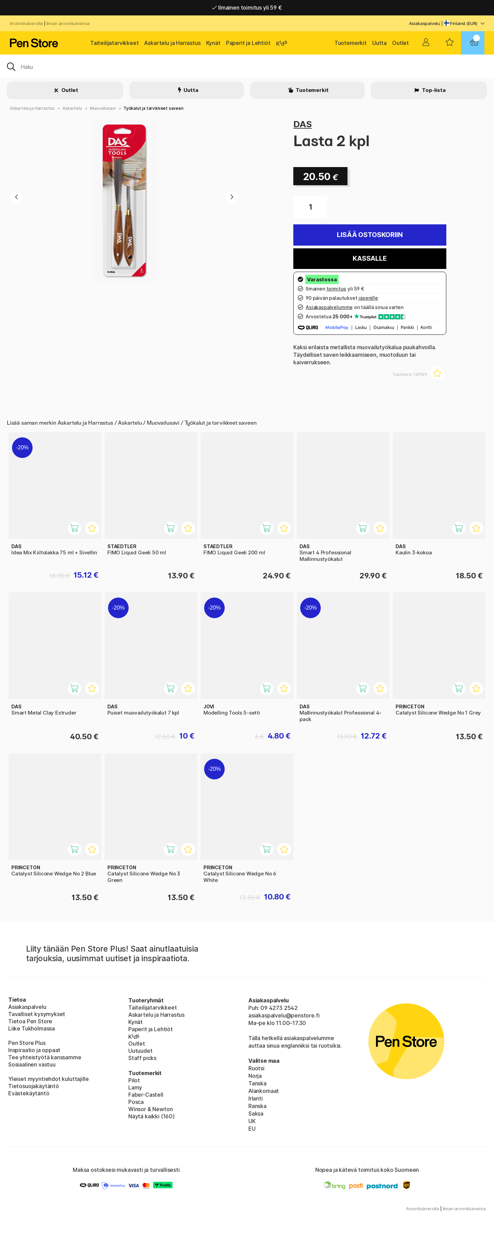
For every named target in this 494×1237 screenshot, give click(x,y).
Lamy (135, 1087)
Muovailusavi (103, 108)
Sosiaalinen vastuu (32, 1064)
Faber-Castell (145, 1094)
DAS (302, 124)
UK (252, 1121)
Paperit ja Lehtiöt (248, 42)
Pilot (134, 1080)
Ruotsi (256, 1068)
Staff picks (142, 1058)
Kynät (213, 42)
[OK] (247, 66)
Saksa (255, 1113)
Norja (255, 1075)
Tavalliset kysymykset (36, 1014)
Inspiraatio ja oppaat (34, 1050)
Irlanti (255, 1098)
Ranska (257, 1106)
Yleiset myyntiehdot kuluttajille (48, 1078)
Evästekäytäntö (28, 1093)
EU (252, 1128)
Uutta (379, 42)
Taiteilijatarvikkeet (114, 42)
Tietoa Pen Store (30, 1021)
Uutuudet (140, 1050)
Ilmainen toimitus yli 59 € (247, 7)
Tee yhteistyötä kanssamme (44, 1057)
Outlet (400, 42)
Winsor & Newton (150, 1109)
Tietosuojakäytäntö (33, 1086)
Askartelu (72, 108)
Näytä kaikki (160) (151, 1116)
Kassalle (370, 258)
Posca (136, 1101)
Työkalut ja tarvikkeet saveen (154, 108)
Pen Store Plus (27, 1042)
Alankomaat (263, 1090)
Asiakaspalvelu (424, 23)
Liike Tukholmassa (31, 1028)
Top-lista (433, 90)
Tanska (257, 1083)
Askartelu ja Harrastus (172, 42)
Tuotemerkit (350, 42)
